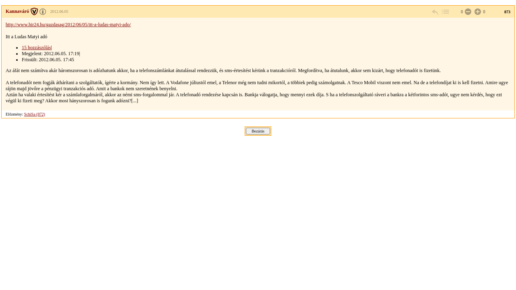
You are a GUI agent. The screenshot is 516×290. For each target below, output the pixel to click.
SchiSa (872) (34, 114)
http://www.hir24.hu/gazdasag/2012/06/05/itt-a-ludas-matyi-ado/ (68, 24)
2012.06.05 (59, 11)
